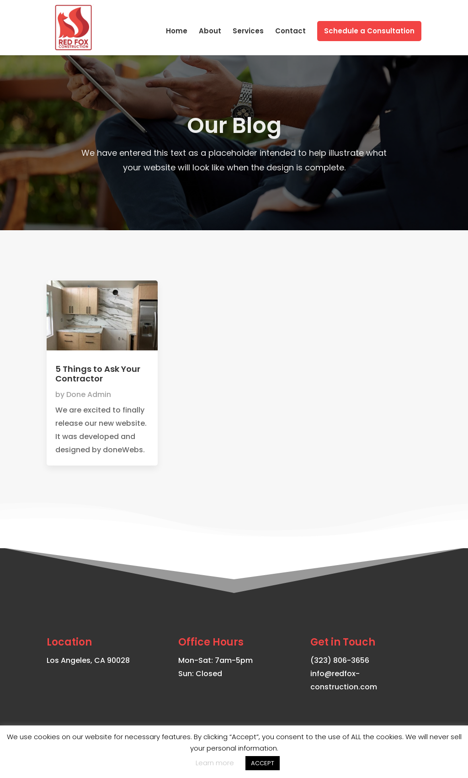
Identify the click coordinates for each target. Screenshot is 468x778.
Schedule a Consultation (369, 31)
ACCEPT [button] (262, 763)
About (210, 32)
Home (176, 32)
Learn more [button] (215, 762)
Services (248, 32)
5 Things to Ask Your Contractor (97, 374)
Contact (290, 32)
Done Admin (88, 394)
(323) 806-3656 (339, 660)
